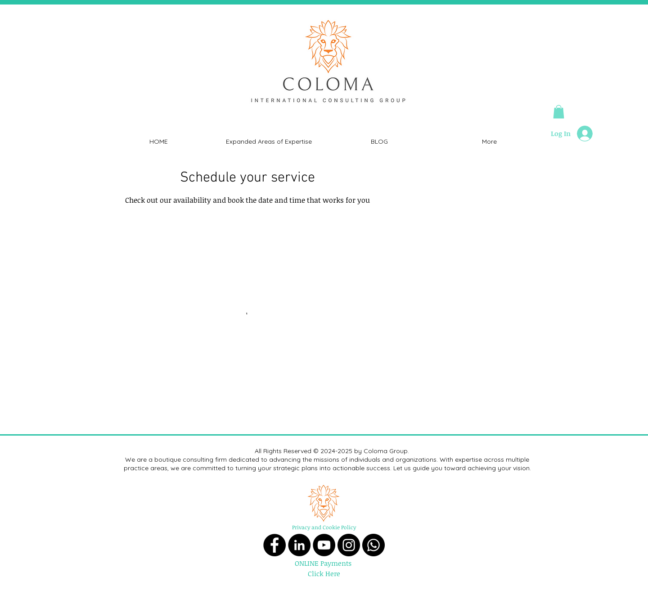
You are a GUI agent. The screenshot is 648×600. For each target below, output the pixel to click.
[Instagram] (349, 545)
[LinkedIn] (299, 545)
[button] (558, 111)
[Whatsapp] (373, 545)
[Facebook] (274, 545)
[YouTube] (324, 545)
